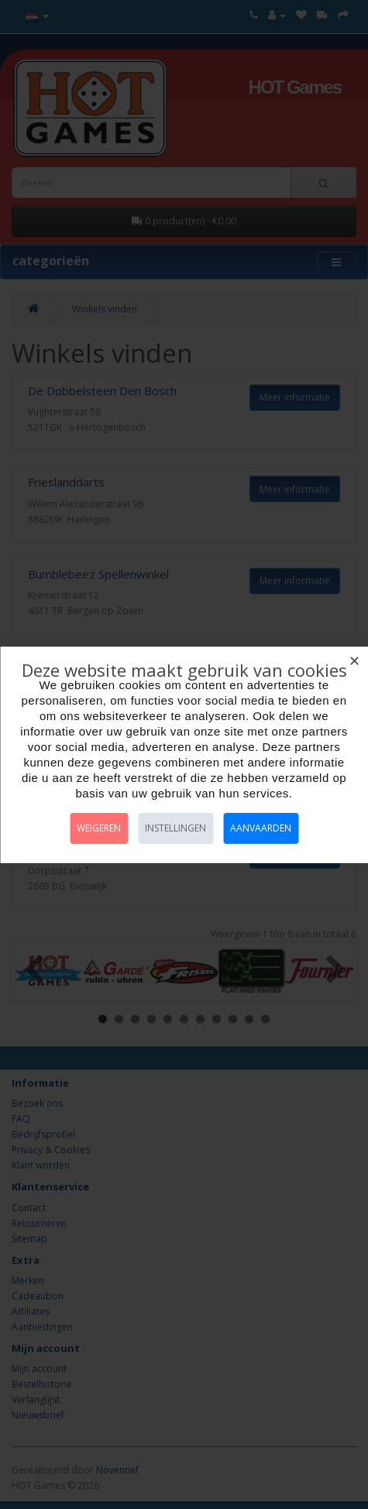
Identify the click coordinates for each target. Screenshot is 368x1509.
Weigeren (99, 828)
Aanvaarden (260, 828)
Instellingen (175, 828)
